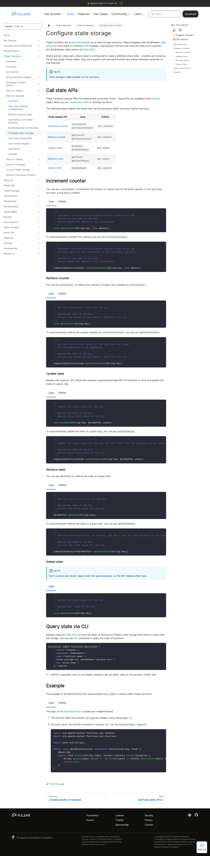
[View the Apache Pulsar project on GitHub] (196, 816)
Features (84, 14)
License (120, 815)
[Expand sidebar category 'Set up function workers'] (38, 77)
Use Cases (100, 14)
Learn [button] (138, 14)
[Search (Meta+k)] (165, 13)
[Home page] (49, 25)
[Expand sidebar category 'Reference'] (38, 253)
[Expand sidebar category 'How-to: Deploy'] (38, 90)
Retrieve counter (57, 137)
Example (177, 72)
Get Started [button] (52, 14)
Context (155, 98)
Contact (149, 824)
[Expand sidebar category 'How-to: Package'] (38, 164)
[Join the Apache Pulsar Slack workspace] (190, 816)
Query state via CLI (182, 68)
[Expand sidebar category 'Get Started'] (38, 40)
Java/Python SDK (79, 102)
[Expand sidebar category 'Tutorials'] (38, 243)
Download (190, 14)
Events (90, 820)
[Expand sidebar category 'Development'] (38, 248)
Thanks (120, 820)
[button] (21, 45)
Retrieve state (55, 158)
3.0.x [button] (17, 26)
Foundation (92, 815)
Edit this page (55, 783)
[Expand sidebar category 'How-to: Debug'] (38, 159)
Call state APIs (180, 44)
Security (149, 815)
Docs (70, 14)
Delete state (54, 167)
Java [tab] (51, 201)
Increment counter (58, 126)
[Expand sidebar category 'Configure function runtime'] (38, 84)
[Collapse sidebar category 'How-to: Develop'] (38, 95)
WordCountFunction (70, 711)
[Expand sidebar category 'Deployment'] (38, 201)
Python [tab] (62, 201)
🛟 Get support (180, 39)
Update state (55, 147)
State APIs (89, 49)
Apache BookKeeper (80, 42)
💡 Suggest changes (183, 35)
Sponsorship (122, 824)
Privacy (149, 820)
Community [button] (119, 14)
